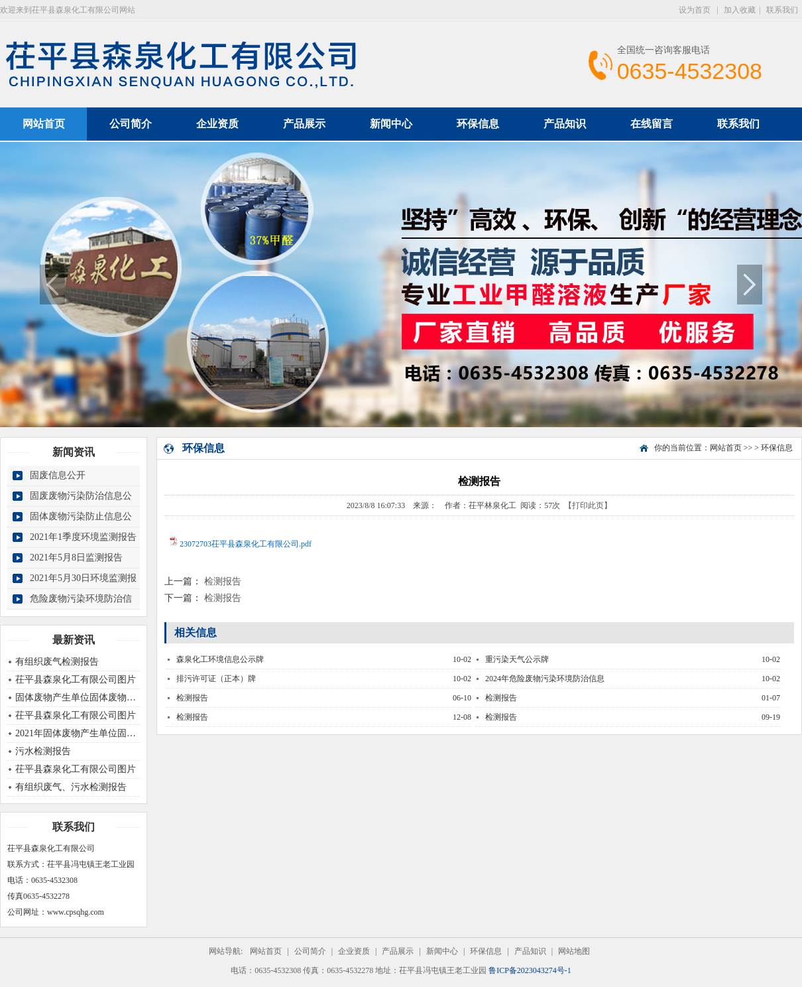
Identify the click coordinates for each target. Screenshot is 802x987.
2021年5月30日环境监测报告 (83, 588)
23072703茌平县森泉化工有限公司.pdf (246, 544)
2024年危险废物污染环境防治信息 (544, 678)
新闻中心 (391, 123)
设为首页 (696, 10)
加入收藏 (740, 10)
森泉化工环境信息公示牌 (220, 659)
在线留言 (651, 123)
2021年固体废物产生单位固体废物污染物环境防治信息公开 (136, 733)
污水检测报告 (43, 751)
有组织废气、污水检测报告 (71, 787)
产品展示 (304, 123)
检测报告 (222, 581)
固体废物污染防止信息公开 (81, 526)
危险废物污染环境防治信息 (81, 609)
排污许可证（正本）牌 (216, 678)
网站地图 (574, 951)
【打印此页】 (588, 505)
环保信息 (478, 123)
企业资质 (217, 123)
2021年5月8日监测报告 (76, 557)
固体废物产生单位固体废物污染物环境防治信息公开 (122, 697)
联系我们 (782, 10)
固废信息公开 (58, 475)
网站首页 (726, 447)
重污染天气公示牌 (517, 659)
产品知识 (565, 123)
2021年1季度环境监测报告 (83, 537)
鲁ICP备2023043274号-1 (529, 970)
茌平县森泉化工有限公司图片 (75, 680)
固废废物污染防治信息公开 (81, 506)
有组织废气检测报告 (57, 662)
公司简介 (130, 123)
